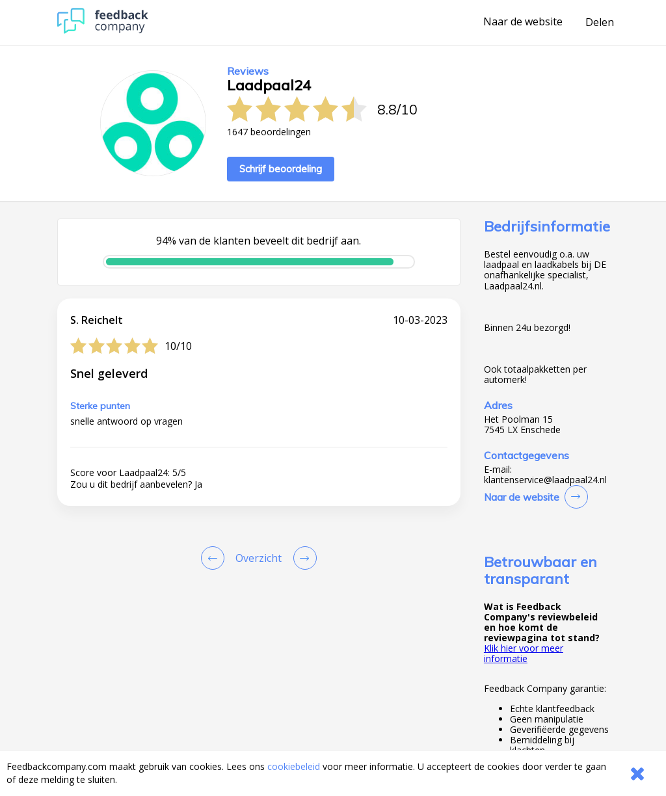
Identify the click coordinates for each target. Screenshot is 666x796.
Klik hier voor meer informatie (523, 653)
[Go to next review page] (302, 558)
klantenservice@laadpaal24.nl (545, 480)
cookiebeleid (293, 766)
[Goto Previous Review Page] (215, 558)
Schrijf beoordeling (280, 169)
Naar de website (523, 22)
